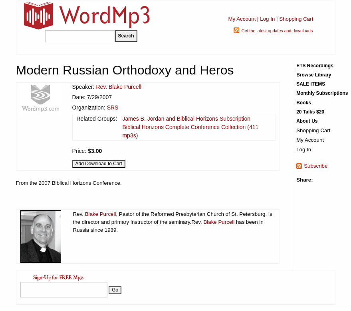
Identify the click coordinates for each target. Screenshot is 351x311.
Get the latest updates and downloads (277, 30)
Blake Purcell (100, 214)
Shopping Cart (296, 19)
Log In (267, 19)
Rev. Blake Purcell (118, 87)
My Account (242, 19)
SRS (113, 107)
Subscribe (315, 166)
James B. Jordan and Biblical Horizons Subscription (186, 118)
